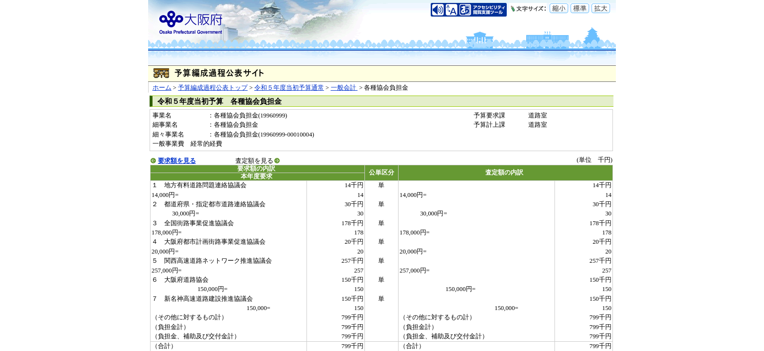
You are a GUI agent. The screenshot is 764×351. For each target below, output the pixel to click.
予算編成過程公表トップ (213, 87)
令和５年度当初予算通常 (289, 87)
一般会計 (344, 87)
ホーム (162, 87)
